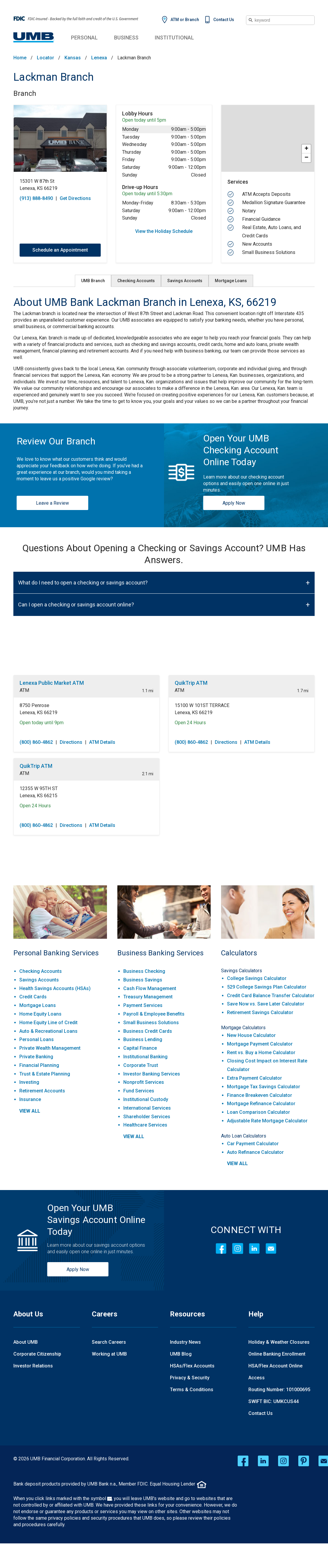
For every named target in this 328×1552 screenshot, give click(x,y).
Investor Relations (33, 1366)
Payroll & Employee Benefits (153, 1014)
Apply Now (234, 503)
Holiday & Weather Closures (279, 1342)
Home (19, 57)
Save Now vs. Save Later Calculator (265, 1004)
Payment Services (143, 1005)
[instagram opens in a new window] (283, 1461)
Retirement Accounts (42, 1091)
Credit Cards (33, 997)
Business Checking (144, 971)
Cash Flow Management (149, 988)
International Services (147, 1108)
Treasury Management (148, 997)
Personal (84, 37)
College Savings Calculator (256, 978)
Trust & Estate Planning (44, 1074)
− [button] (306, 157)
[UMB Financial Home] (33, 37)
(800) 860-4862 (36, 742)
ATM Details (102, 742)
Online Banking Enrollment (276, 1354)
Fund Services (138, 1091)
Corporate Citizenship (37, 1354)
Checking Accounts (136, 280)
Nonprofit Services (143, 1082)
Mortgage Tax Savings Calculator (263, 1086)
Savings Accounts (184, 280)
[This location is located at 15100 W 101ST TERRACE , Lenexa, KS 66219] (241, 709)
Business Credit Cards (147, 1031)
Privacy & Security (189, 1378)
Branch (24, 93)
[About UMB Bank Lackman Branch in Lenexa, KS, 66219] (164, 302)
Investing (29, 1082)
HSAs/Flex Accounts (192, 1366)
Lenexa (99, 57)
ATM (24, 690)
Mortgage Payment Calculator (260, 1044)
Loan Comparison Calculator (258, 1112)
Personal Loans (36, 1039)
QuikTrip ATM (191, 683)
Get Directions (75, 198)
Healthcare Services (145, 1125)
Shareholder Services (146, 1116)
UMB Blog (181, 1354)
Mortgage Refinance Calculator (261, 1103)
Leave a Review (52, 503)
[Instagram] (237, 1248)
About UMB (25, 1342)
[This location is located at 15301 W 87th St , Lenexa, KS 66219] (60, 185)
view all (29, 1111)
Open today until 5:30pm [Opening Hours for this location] (147, 193)
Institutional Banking (145, 1056)
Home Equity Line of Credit (48, 1022)
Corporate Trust (140, 1065)
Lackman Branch (53, 77)
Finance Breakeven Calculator (259, 1095)
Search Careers (109, 1342)
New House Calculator (251, 1035)
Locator (45, 57)
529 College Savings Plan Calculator (266, 987)
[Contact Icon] (271, 1248)
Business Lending (142, 1039)
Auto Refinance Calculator (255, 1152)
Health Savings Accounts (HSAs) (55, 988)
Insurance (30, 1099)
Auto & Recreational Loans (48, 1031)
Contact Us (223, 19)
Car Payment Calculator (253, 1143)
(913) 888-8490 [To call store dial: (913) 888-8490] (36, 198)
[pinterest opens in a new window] (303, 1461)
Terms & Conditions (191, 1389)
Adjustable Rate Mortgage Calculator (267, 1121)
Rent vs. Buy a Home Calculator (261, 1052)
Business (126, 37)
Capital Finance (140, 1048)
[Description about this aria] (164, 360)
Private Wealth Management (50, 1048)
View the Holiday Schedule (164, 231)
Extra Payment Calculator (254, 1078)
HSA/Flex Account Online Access (275, 1372)
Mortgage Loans (231, 280)
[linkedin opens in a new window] (263, 1461)
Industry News (185, 1342)
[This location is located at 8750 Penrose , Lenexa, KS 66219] (86, 709)
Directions (71, 742)
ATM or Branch (185, 19)
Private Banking (36, 1056)
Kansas (72, 57)
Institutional (174, 37)
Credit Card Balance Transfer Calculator (270, 995)
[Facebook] (221, 1248)
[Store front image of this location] (60, 138)
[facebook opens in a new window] (243, 1461)
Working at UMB (109, 1354)
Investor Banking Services (151, 1074)
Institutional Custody (145, 1099)
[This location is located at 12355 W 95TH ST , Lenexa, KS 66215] (86, 792)
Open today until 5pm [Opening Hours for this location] (144, 120)
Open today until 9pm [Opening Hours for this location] (42, 722)
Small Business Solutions (151, 1022)
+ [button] (306, 148)
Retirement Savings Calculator (260, 1012)
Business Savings (142, 980)
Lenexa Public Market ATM (52, 683)
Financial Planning (39, 1065)
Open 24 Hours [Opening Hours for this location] (190, 722)
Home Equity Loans (40, 1014)
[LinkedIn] (254, 1248)
